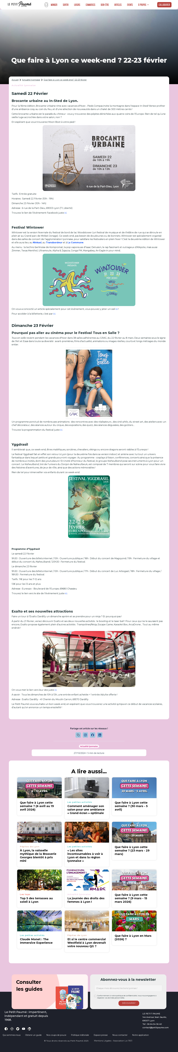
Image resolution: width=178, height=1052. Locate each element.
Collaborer (164, 4)
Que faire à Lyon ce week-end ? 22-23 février (65, 80)
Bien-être (105, 4)
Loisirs (77, 4)
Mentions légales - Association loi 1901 (113, 1041)
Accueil (15, 80)
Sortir (66, 4)
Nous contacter (119, 1035)
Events (130, 4)
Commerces (90, 4)
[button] (144, 4)
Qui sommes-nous (11, 1035)
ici (66, 212)
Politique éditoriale (80, 1035)
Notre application (140, 1035)
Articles (118, 4)
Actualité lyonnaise (31, 80)
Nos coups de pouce (56, 1035)
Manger (54, 4)
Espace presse (101, 1035)
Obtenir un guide (33, 1035)
